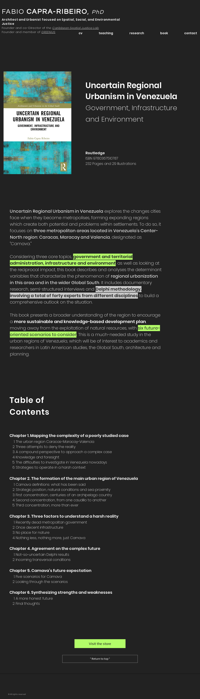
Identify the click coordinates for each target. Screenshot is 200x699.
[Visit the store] (100, 643)
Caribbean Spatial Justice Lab (75, 28)
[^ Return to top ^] (100, 659)
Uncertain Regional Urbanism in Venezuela (131, 102)
